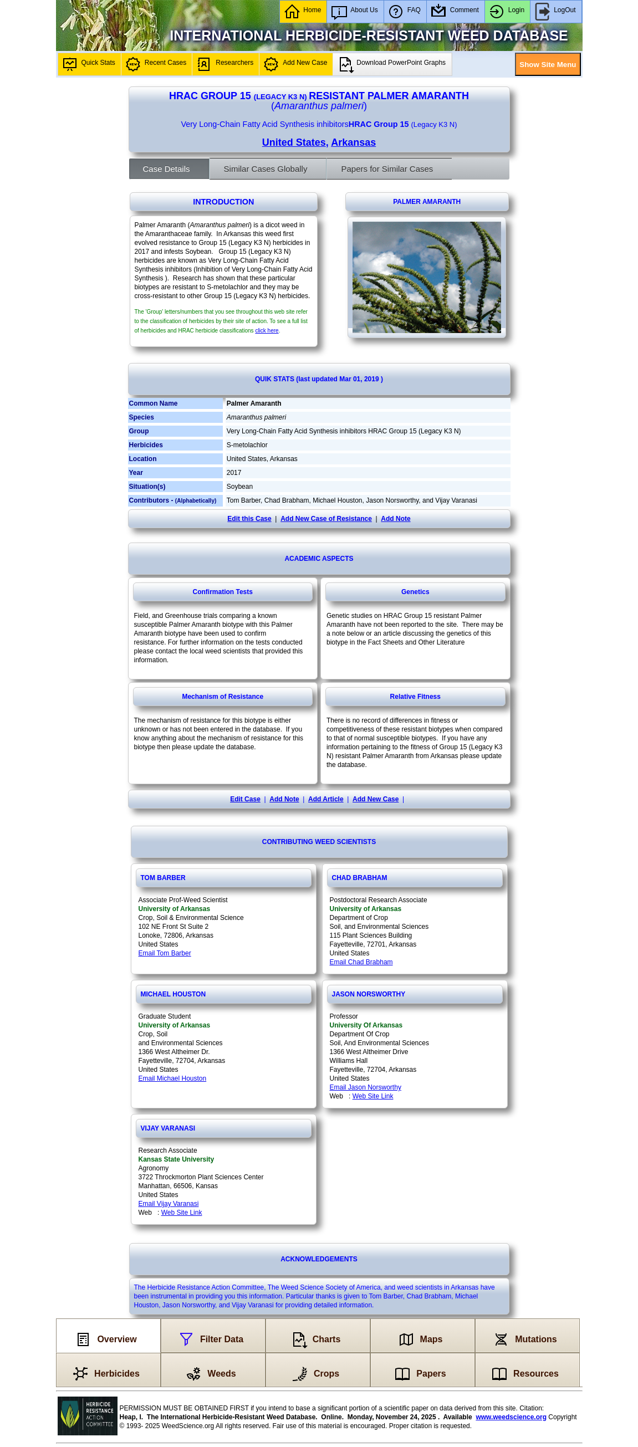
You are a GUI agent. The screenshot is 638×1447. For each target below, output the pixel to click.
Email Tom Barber (165, 953)
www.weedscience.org (511, 1417)
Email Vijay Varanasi (169, 1204)
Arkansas (353, 142)
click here (266, 331)
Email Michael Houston (173, 1078)
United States (294, 142)
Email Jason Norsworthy (365, 1087)
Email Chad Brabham (361, 962)
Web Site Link (373, 1096)
